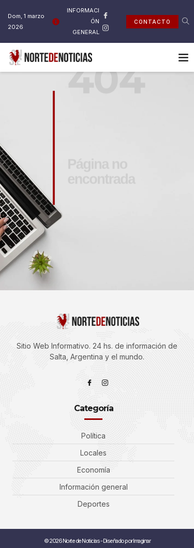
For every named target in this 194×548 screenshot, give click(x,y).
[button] (183, 57)
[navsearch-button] (179, 21)
